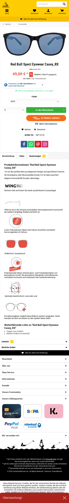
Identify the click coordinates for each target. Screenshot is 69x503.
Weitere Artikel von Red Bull (16, 333)
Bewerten (39, 129)
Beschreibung (8, 156)
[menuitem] (62, 11)
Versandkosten (50, 459)
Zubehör (7, 341)
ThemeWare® (57, 471)
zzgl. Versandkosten (38, 79)
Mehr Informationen (55, 492)
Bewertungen (37, 156)
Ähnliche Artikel (8, 347)
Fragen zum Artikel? (13, 331)
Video (21, 156)
